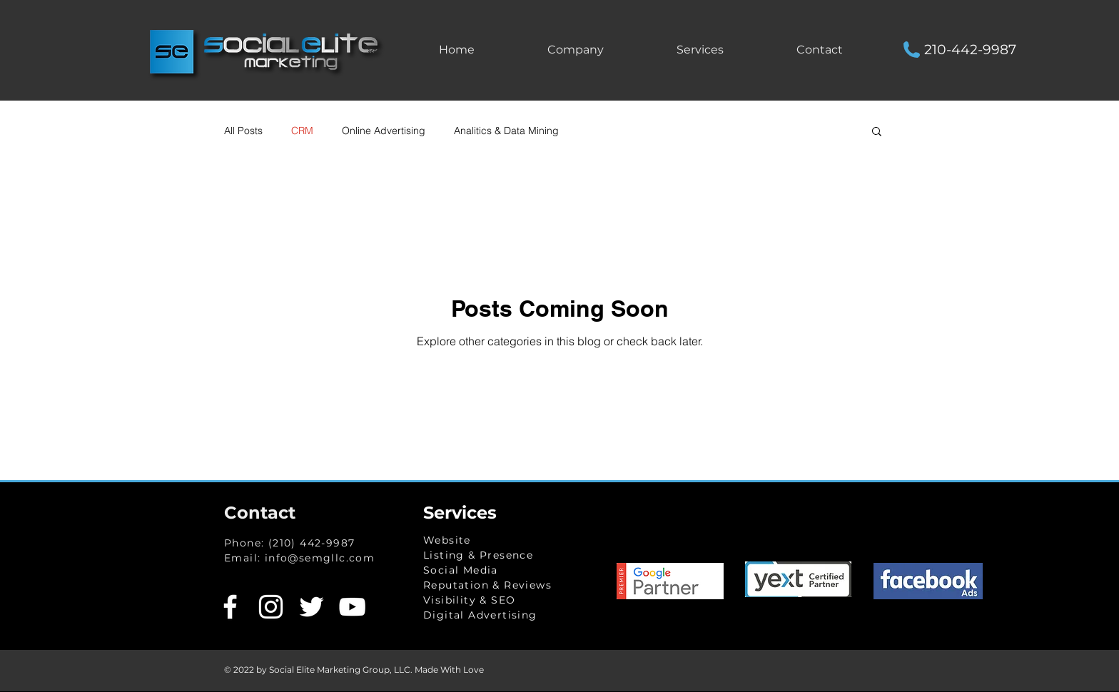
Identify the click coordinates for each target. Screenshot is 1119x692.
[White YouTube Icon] (352, 607)
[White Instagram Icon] (271, 607)
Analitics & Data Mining (506, 130)
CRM (302, 130)
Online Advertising (383, 130)
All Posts (243, 130)
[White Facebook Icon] (230, 607)
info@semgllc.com (320, 557)
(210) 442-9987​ (311, 542)
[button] (700, 50)
